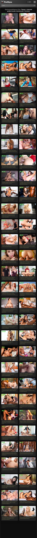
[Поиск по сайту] (34, 5)
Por (8, 2)
